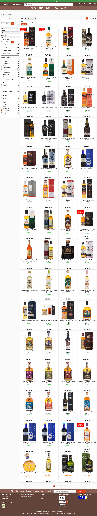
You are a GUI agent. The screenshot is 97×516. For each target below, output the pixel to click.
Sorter (21, 18)
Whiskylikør (10, 114)
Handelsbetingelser (26, 496)
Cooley (10, 65)
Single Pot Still (10, 112)
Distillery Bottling (10, 91)
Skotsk (41, 8)
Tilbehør (63, 8)
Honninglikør (10, 108)
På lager (10, 47)
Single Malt (10, 110)
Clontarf (10, 62)
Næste (93, 18)
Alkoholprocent (5, 39)
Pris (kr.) (3, 21)
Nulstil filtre (24, 24)
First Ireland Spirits (10, 71)
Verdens (48, 8)
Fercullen (10, 69)
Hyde (10, 76)
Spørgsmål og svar (7, 502)
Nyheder (33, 8)
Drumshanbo (10, 67)
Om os (3, 500)
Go (12, 23)
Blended (10, 105)
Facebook (42, 496)
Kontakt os (5, 498)
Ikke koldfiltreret (10, 50)
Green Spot (10, 74)
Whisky (10, 98)
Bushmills (10, 60)
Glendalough (10, 72)
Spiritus (55, 8)
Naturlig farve (10, 53)
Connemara (10, 63)
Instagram (42, 498)
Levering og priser (7, 496)
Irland (10, 85)
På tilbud (10, 44)
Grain (10, 106)
